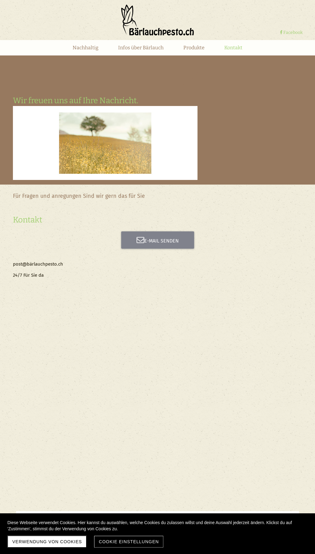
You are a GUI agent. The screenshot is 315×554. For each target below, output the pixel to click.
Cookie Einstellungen (129, 541)
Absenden (137, 354)
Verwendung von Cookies (47, 541)
